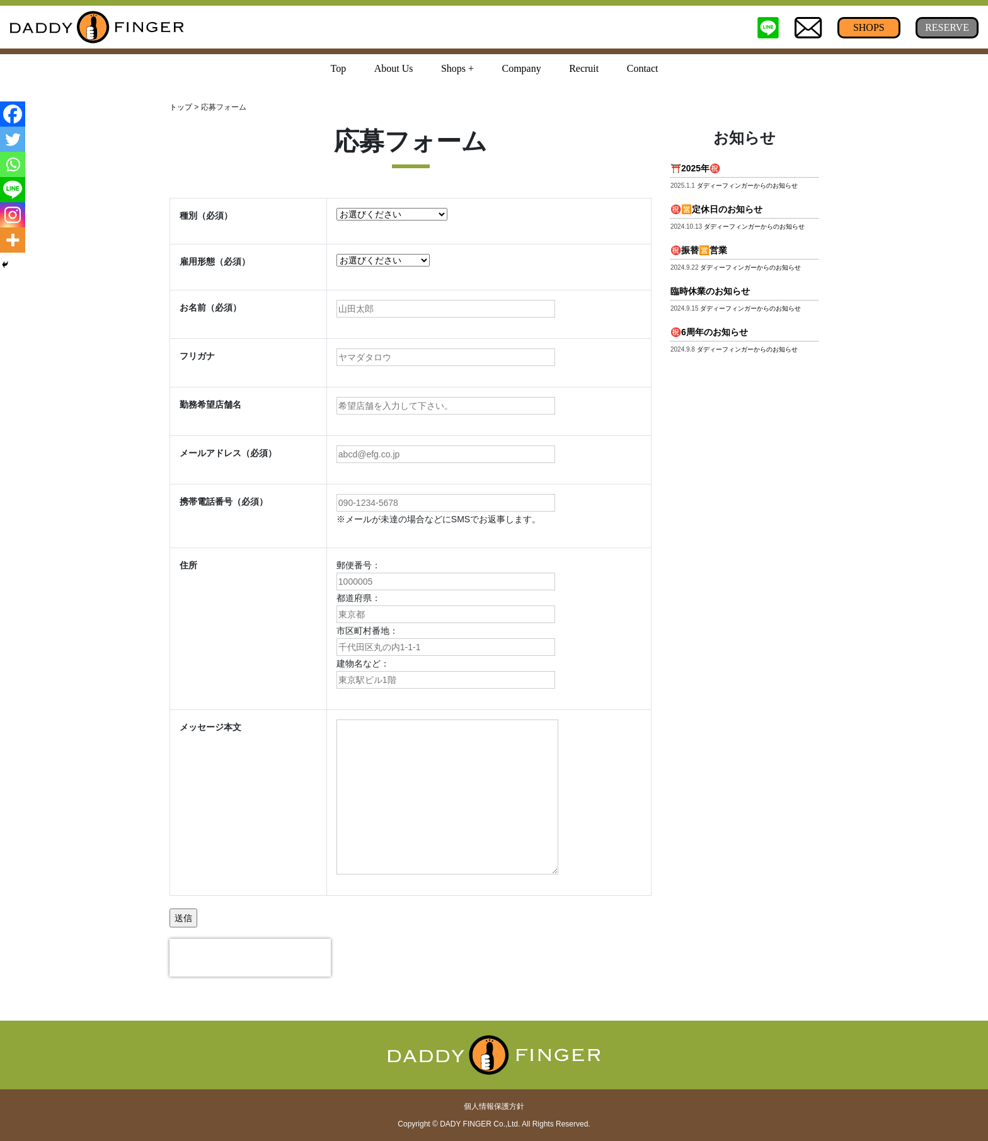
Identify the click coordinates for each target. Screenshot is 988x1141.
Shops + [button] (457, 68)
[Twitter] (12, 139)
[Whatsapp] (12, 164)
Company (521, 68)
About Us (393, 68)
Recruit (584, 68)
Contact (642, 68)
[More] (12, 240)
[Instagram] (12, 214)
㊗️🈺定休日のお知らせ (716, 209)
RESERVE (947, 27)
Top (339, 68)
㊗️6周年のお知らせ (709, 332)
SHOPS (869, 27)
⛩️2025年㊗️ (695, 168)
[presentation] (250, 958)
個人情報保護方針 (494, 1106)
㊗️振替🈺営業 (698, 250)
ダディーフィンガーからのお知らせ (747, 185)
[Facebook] (12, 114)
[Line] (12, 189)
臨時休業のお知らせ (710, 291)
